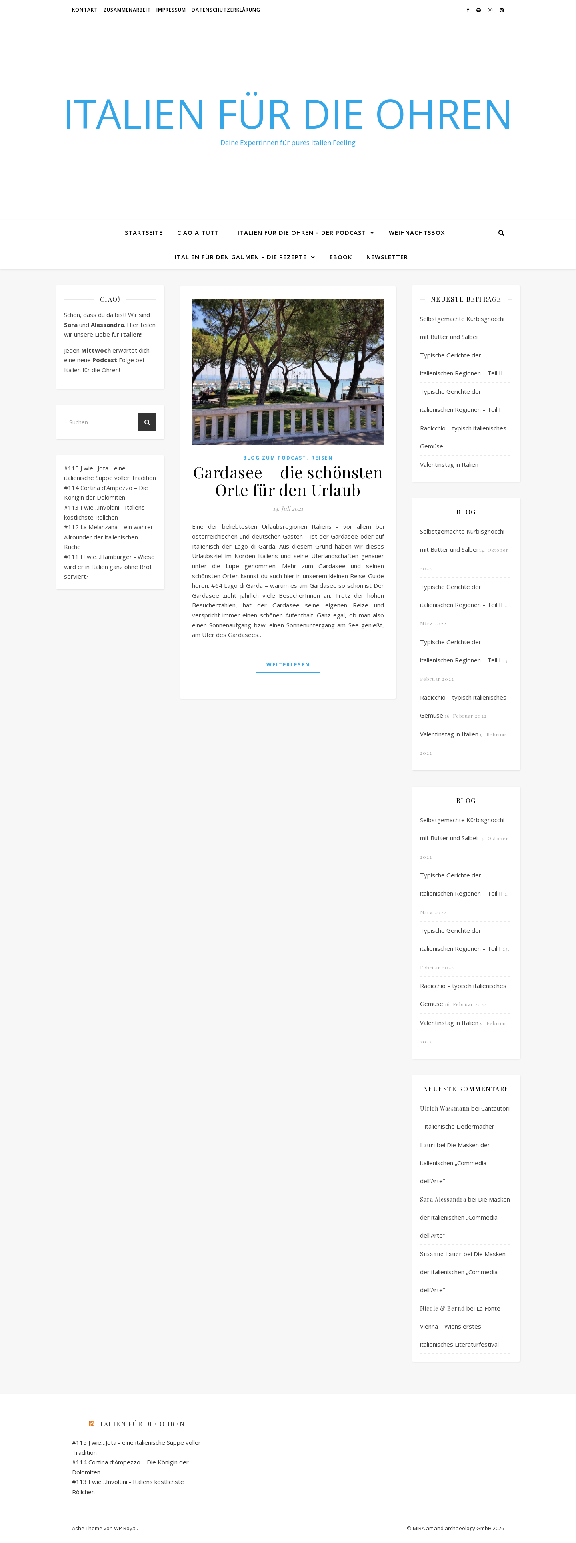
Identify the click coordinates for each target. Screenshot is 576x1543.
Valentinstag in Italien (449, 464)
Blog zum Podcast (274, 457)
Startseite (144, 232)
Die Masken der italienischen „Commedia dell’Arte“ (455, 1163)
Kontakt (85, 9)
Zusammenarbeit (127, 9)
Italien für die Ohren (288, 113)
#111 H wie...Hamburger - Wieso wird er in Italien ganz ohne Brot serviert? (109, 566)
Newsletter (387, 257)
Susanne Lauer (441, 1254)
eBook (341, 257)
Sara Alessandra (443, 1199)
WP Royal (125, 1528)
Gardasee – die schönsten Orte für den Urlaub (288, 480)
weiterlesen (288, 664)
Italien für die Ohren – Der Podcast (302, 232)
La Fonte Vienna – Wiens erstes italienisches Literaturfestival (460, 1326)
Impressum (171, 9)
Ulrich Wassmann (445, 1108)
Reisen (322, 457)
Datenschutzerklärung (226, 9)
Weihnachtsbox (417, 232)
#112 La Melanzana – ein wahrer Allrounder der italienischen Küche (108, 537)
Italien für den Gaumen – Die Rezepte (241, 257)
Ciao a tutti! (200, 232)
